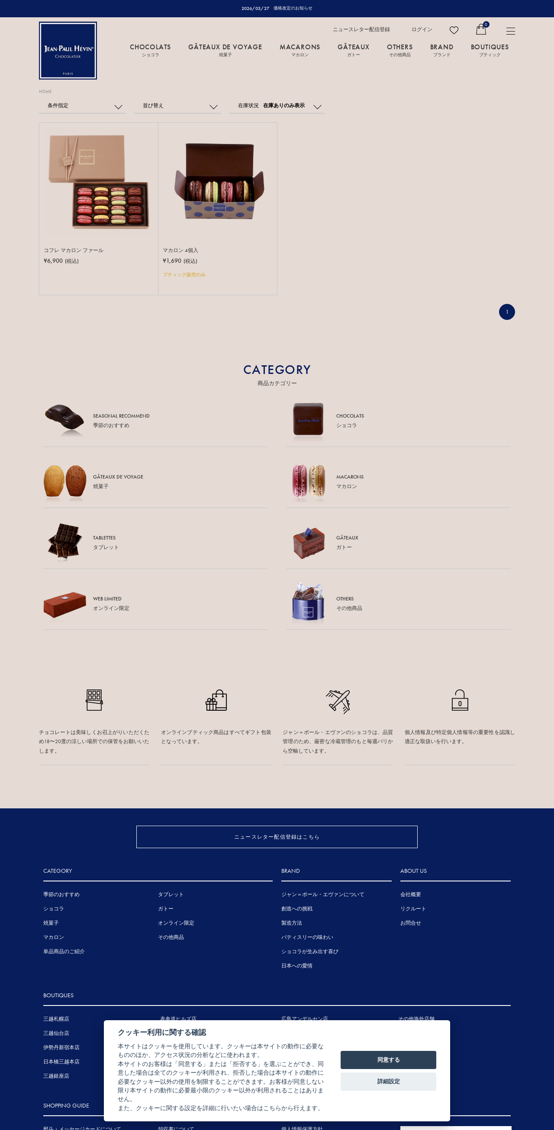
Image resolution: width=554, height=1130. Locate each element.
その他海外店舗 (416, 911)
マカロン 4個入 (182, 251)
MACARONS (300, 50)
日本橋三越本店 (61, 954)
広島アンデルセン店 (304, 911)
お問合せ (410, 815)
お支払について (61, 1064)
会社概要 (410, 787)
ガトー (166, 801)
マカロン (53, 830)
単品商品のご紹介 (64, 844)
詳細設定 (388, 1081)
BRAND (442, 50)
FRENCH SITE (451, 1029)
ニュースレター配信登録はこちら (277, 711)
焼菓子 (51, 815)
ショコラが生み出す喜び (309, 844)
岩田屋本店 (294, 940)
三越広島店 (294, 926)
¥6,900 (62, 261)
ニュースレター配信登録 (361, 29)
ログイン (422, 29)
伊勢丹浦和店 (175, 940)
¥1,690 (181, 261)
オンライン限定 (176, 815)
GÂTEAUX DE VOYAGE (225, 50)
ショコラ (53, 801)
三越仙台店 (56, 926)
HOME (47, 92)
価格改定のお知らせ (293, 8)
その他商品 (171, 830)
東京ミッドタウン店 (183, 926)
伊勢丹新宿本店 (61, 940)
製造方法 (291, 815)
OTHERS (400, 50)
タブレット (171, 787)
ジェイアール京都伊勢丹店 (191, 968)
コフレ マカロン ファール (76, 251)
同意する (388, 1060)
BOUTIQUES (490, 50)
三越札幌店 (56, 911)
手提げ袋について (64, 1036)
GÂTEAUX (354, 50)
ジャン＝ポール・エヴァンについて (322, 787)
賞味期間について (64, 1050)
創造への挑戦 (296, 801)
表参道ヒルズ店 (178, 911)
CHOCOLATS (150, 50)
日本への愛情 (296, 858)
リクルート (413, 801)
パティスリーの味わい (307, 830)
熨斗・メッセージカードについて (82, 1021)
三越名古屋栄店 (178, 954)
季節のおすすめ (61, 787)
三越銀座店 (56, 968)
